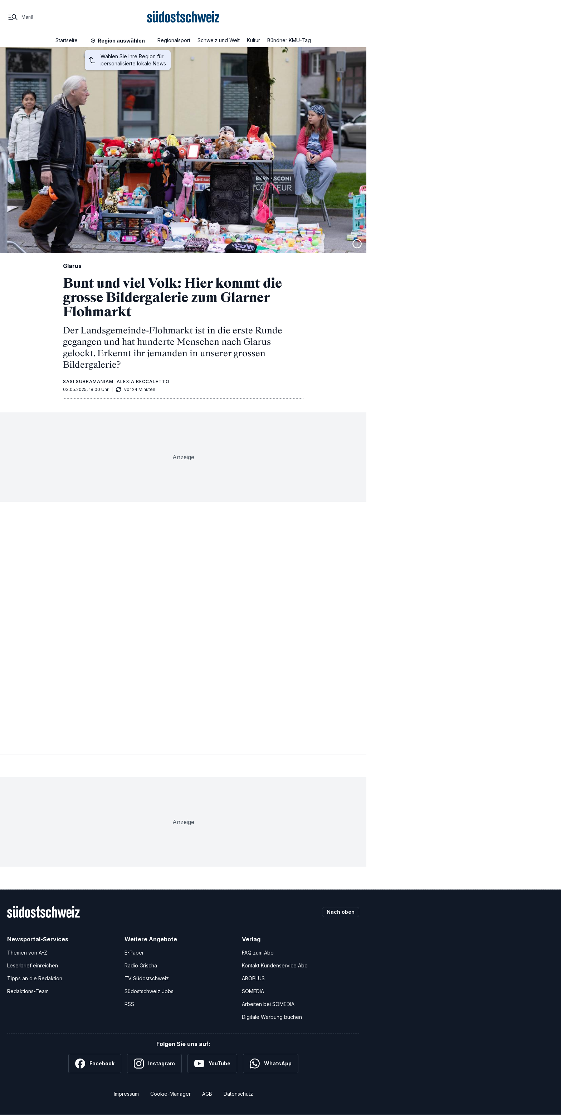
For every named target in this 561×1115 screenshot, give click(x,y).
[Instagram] (154, 1063)
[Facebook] (94, 1063)
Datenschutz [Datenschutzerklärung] (238, 1094)
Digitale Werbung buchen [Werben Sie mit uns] (272, 1017)
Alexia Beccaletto (143, 381)
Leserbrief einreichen (32, 965)
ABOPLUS (253, 978)
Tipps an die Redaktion (34, 978)
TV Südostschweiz (147, 978)
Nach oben (341, 912)
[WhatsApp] (270, 1063)
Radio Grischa (141, 965)
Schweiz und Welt (218, 40)
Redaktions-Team (28, 991)
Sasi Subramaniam (88, 381)
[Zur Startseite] (183, 17)
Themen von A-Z (27, 953)
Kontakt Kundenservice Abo (275, 965)
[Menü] (20, 17)
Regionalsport (173, 40)
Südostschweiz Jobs (149, 991)
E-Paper (134, 953)
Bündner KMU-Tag (289, 40)
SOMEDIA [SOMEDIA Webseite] (253, 991)
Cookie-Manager (170, 1094)
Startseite (66, 40)
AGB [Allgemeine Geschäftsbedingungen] (207, 1094)
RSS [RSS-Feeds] (129, 1004)
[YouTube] (212, 1063)
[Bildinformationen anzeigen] (357, 244)
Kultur (253, 40)
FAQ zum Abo (258, 953)
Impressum (126, 1094)
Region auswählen (121, 41)
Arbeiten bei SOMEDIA (268, 1004)
